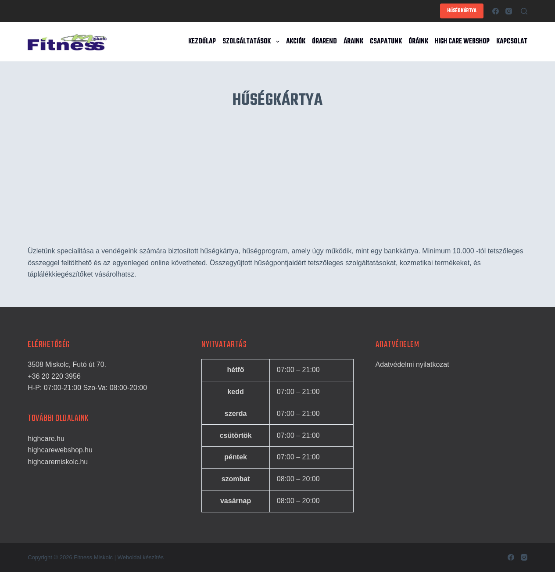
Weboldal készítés (141, 557)
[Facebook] (495, 11)
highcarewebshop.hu (60, 450)
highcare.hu (46, 438)
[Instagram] (508, 11)
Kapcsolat (511, 41)
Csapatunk (386, 41)
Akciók (295, 41)
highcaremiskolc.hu (58, 461)
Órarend (324, 41)
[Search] (524, 11)
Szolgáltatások (252, 41)
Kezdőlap (202, 41)
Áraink (353, 41)
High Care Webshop (462, 41)
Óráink (418, 41)
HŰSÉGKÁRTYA (461, 11)
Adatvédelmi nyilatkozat (412, 364)
